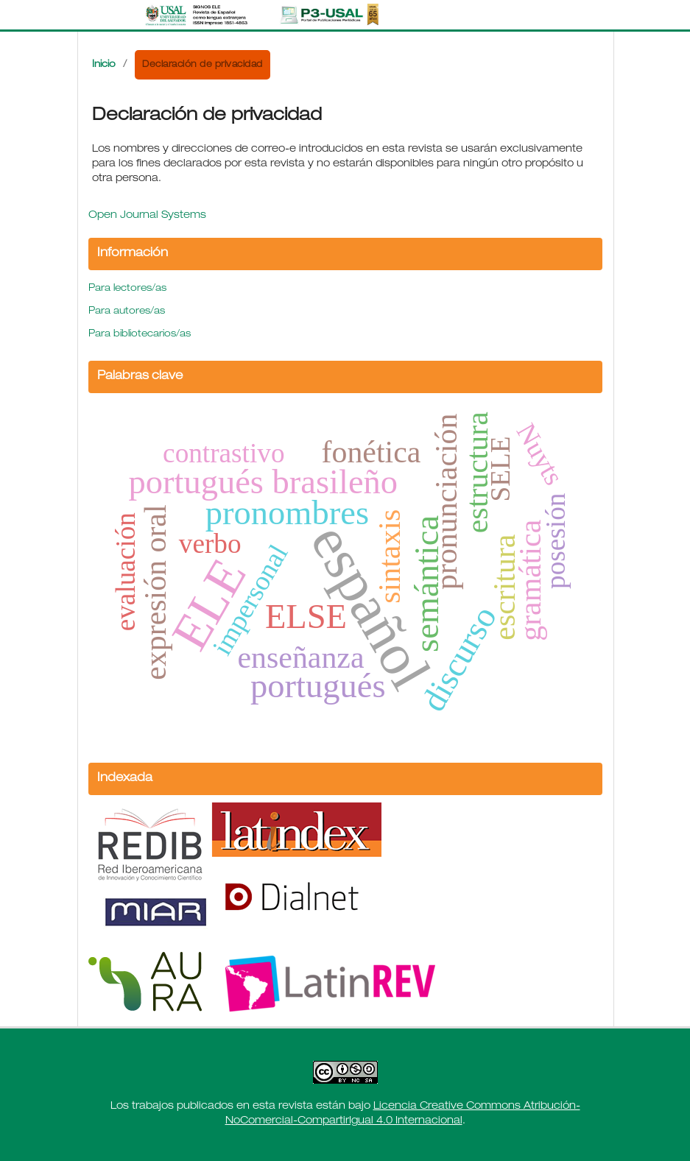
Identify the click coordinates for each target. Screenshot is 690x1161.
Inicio (104, 65)
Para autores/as (126, 312)
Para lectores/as (127, 289)
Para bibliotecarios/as (139, 334)
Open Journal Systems (147, 216)
